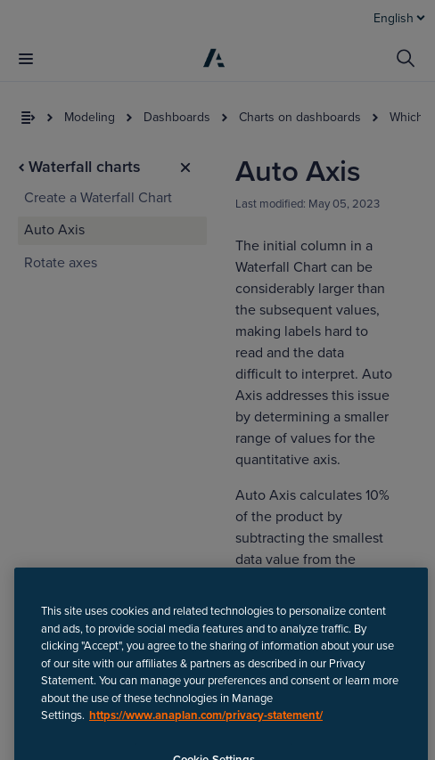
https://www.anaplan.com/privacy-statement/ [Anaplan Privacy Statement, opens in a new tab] (206, 735)
